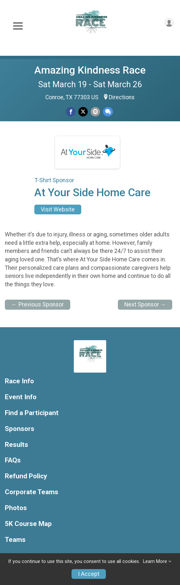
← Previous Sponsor (37, 304)
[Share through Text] (108, 111)
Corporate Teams (31, 492)
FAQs (13, 460)
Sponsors (19, 429)
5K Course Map (28, 524)
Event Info (21, 397)
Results (16, 444)
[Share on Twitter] (83, 111)
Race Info (19, 381)
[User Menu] (169, 22)
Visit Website (58, 209)
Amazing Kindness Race (90, 70)
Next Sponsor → (145, 304)
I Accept (88, 574)
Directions (122, 97)
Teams (15, 539)
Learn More (155, 561)
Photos (16, 508)
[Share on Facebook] (70, 111)
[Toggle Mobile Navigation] (17, 26)
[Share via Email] (95, 111)
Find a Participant (32, 413)
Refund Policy (26, 476)
